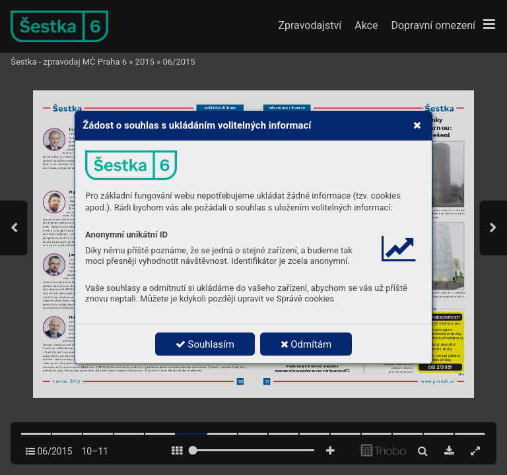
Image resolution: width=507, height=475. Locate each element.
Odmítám (306, 344)
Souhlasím (205, 344)
